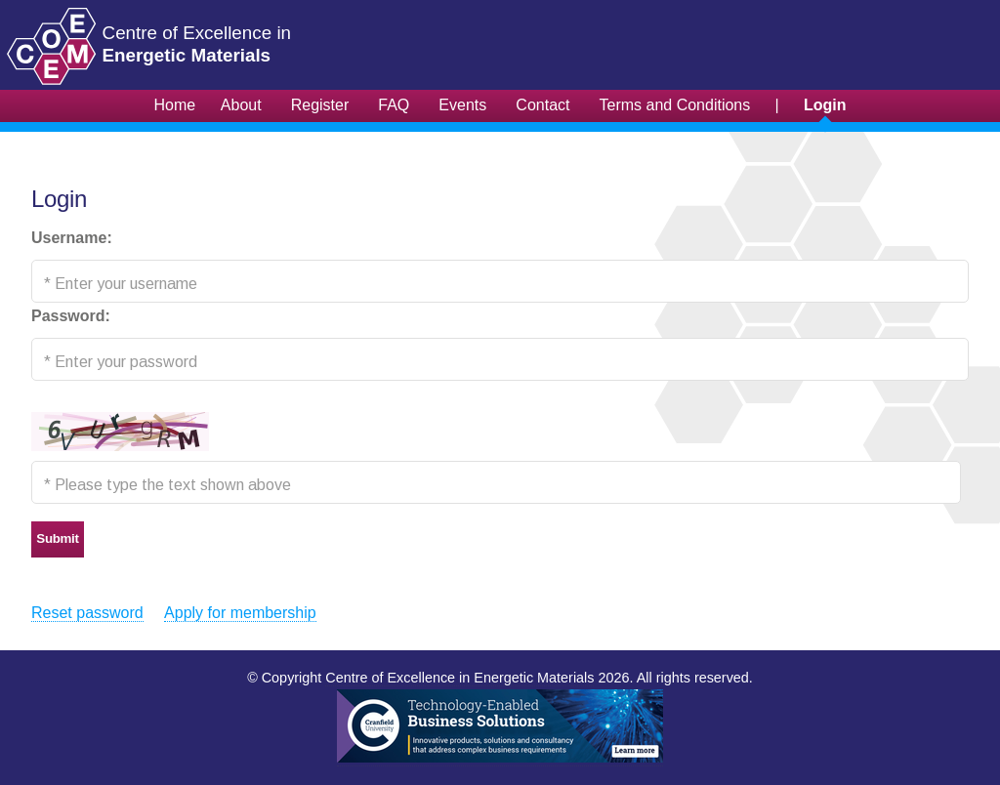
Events (462, 105)
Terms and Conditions (675, 105)
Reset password (87, 612)
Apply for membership (240, 612)
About (241, 105)
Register (320, 105)
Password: (70, 316)
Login (825, 105)
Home (175, 105)
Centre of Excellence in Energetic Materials (459, 677)
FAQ (393, 105)
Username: (71, 237)
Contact (542, 105)
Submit (57, 538)
